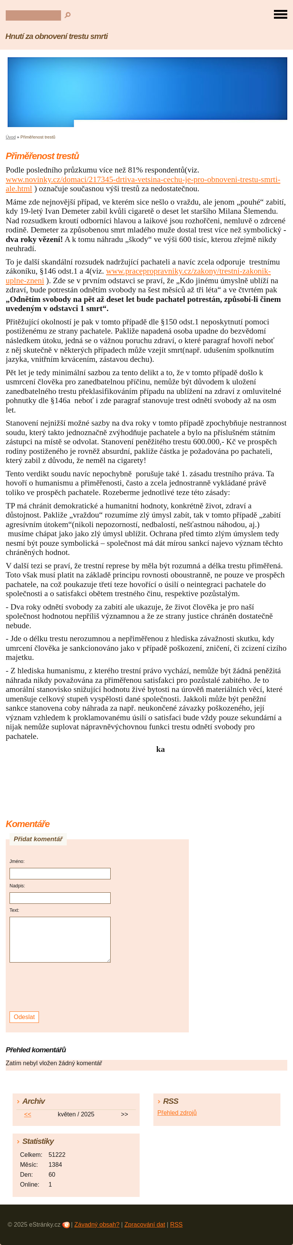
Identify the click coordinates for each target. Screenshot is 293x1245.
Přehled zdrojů (176, 1113)
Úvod (11, 137)
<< (27, 1114)
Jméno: (17, 861)
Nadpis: (17, 886)
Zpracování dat (144, 1224)
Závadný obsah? (96, 1224)
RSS (176, 1224)
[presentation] (61, 987)
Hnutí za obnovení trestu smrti (56, 36)
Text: (14, 910)
